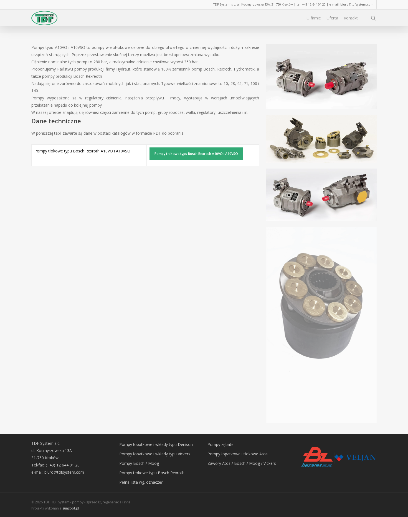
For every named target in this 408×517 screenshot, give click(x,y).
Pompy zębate (220, 444)
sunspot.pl (70, 508)
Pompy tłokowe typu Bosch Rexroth (151, 472)
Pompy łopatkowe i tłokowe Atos (237, 453)
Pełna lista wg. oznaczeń (141, 482)
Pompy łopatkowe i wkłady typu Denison (156, 444)
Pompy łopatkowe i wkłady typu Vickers (154, 453)
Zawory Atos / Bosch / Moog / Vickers (241, 463)
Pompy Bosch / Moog (139, 463)
